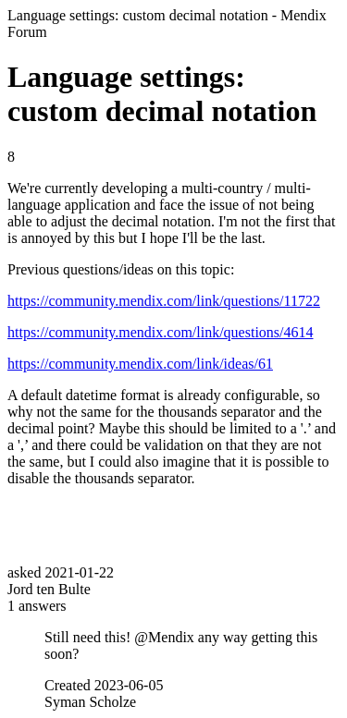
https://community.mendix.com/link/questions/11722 (163, 301)
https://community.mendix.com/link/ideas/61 (140, 363)
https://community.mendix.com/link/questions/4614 (160, 332)
